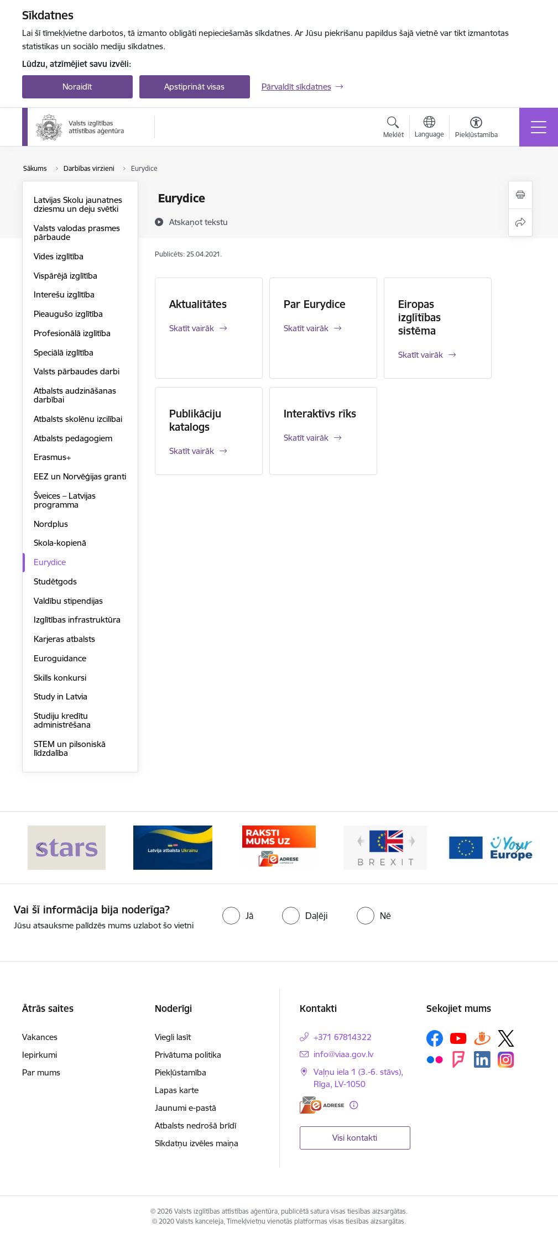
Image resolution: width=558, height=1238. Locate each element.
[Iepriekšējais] (40, 848)
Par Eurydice (315, 304)
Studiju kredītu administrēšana (62, 720)
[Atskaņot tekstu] (198, 221)
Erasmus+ (52, 457)
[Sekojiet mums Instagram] (506, 1060)
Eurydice (50, 562)
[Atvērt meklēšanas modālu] (393, 129)
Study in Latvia (60, 696)
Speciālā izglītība (63, 352)
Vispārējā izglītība (65, 275)
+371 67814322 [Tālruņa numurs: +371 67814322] (343, 1037)
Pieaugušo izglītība (68, 314)
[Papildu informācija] (354, 1105)
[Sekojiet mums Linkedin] (482, 1059)
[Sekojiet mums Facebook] (434, 1038)
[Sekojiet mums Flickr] (434, 1058)
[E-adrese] (322, 1105)
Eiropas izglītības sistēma (419, 317)
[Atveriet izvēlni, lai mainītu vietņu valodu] (429, 128)
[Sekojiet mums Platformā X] (506, 1038)
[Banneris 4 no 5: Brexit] (385, 847)
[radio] (237, 915)
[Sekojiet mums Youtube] (458, 1037)
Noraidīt (77, 86)
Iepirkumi (39, 1054)
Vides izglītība (59, 256)
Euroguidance (60, 658)
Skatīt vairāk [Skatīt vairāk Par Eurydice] (306, 328)
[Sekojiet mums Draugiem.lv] (482, 1038)
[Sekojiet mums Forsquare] (458, 1059)
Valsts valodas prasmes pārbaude (77, 232)
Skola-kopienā (60, 542)
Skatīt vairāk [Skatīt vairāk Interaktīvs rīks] (306, 437)
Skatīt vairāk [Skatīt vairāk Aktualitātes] (191, 328)
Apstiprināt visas (194, 86)
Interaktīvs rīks (320, 413)
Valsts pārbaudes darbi (76, 371)
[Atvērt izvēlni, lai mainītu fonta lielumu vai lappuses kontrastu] (476, 129)
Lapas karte (177, 1090)
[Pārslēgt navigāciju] (538, 127)
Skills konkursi (60, 677)
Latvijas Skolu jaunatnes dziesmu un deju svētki (78, 204)
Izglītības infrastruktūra (77, 619)
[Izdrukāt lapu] (520, 194)
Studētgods (55, 581)
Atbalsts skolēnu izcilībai (78, 419)
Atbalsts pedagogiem (73, 438)
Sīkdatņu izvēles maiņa (196, 1143)
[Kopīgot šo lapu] (520, 222)
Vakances (40, 1037)
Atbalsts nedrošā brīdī (195, 1125)
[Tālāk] (518, 848)
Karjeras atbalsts (64, 639)
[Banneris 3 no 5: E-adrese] (279, 847)
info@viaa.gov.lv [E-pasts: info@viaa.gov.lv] (343, 1054)
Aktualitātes (198, 304)
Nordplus (51, 524)
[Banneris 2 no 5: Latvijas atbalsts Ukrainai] (172, 847)
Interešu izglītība (64, 294)
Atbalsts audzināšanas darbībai (75, 395)
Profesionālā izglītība (72, 333)
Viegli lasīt (173, 1037)
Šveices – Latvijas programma (65, 500)
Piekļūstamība (180, 1072)
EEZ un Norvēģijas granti (80, 476)
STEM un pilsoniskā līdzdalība (70, 748)
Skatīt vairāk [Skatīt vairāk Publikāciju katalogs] (191, 451)
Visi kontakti (354, 1137)
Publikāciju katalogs (195, 420)
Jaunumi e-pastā (185, 1108)
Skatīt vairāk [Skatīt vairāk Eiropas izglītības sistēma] (420, 354)
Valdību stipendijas (68, 601)
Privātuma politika (188, 1054)
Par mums (41, 1072)
